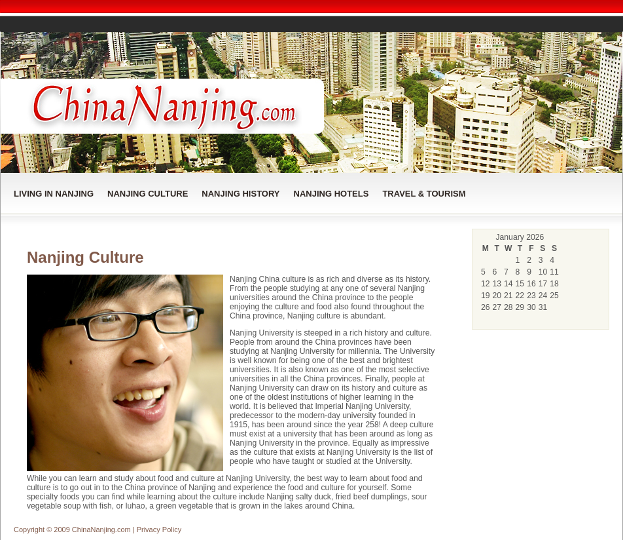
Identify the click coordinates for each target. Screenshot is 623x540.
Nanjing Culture (147, 194)
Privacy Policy (159, 529)
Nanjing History (240, 194)
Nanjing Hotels (331, 194)
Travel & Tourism (423, 194)
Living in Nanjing (54, 194)
